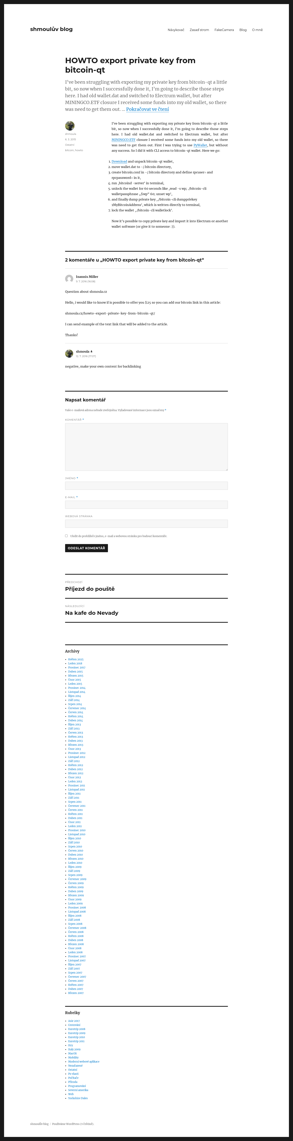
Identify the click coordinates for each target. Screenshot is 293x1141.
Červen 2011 (75, 810)
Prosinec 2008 (77, 907)
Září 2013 (73, 728)
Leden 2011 (75, 826)
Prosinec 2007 (77, 956)
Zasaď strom (199, 30)
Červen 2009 (76, 883)
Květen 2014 (75, 716)
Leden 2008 (75, 952)
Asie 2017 (74, 1021)
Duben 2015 (75, 671)
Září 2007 (74, 968)
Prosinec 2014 (76, 688)
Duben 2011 (75, 818)
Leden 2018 (75, 663)
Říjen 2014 (74, 696)
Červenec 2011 (76, 806)
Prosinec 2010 (76, 830)
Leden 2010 (75, 863)
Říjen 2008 (74, 915)
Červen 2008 (76, 932)
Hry (70, 1045)
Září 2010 (74, 842)
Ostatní (69, 144)
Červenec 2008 (77, 928)
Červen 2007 (76, 981)
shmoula (70, 133)
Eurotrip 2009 (76, 1033)
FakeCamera (224, 30)
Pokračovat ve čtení (147, 109)
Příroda (72, 1082)
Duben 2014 (75, 720)
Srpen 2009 (75, 875)
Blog (243, 30)
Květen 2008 (76, 936)
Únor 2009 (75, 899)
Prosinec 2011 (76, 785)
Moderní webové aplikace (83, 1061)
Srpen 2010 (75, 846)
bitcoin (69, 150)
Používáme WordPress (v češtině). (73, 1124)
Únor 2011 (74, 822)
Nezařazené (75, 1065)
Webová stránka (79, 516)
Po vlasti (73, 1074)
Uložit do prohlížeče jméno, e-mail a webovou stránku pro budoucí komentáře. (118, 536)
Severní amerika (78, 1090)
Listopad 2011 (76, 789)
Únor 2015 (74, 679)
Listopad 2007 (77, 960)
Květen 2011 (75, 814)
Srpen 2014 (75, 704)
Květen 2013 (75, 736)
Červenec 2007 (77, 976)
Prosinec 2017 (76, 667)
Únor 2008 (74, 948)
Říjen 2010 (74, 838)
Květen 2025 (76, 659)
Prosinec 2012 (76, 753)
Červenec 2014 (77, 708)
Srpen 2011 (75, 801)
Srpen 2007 (75, 972)
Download (119, 161)
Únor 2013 (74, 749)
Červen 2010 (75, 850)
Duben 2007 (75, 989)
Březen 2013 (75, 745)
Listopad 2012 (76, 757)
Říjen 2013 (74, 724)
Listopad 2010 (76, 834)
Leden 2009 (75, 903)
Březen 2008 (76, 944)
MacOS (72, 1053)
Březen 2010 (75, 858)
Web (71, 1094)
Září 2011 (73, 797)
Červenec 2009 (77, 879)
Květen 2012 (75, 765)
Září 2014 (74, 700)
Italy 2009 (74, 1049)
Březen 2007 (76, 993)
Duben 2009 (75, 891)
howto (79, 150)
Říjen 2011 (74, 793)
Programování (77, 1086)
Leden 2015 (75, 683)
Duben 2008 (75, 940)
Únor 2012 (74, 777)
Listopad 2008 (77, 911)
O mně (257, 30)
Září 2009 (74, 871)
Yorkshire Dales (78, 1098)
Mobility (73, 1057)
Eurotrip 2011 (76, 1041)
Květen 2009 (76, 887)
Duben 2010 (75, 854)
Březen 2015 (75, 675)
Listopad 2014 (76, 692)
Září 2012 (74, 761)
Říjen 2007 (74, 964)
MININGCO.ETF (123, 140)
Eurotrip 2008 (76, 1029)
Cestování (74, 1025)
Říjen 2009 (75, 867)
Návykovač (176, 30)
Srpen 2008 (75, 924)
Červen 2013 (75, 732)
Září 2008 (74, 919)
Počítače (73, 1078)
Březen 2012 (75, 773)
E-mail (71, 497)
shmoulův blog (51, 29)
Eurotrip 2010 (76, 1037)
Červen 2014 (75, 712)
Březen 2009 (76, 895)
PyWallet (200, 145)
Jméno (71, 478)
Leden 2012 (75, 781)
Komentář (74, 419)
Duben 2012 (75, 769)
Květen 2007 (76, 985)
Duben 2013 (75, 740)
